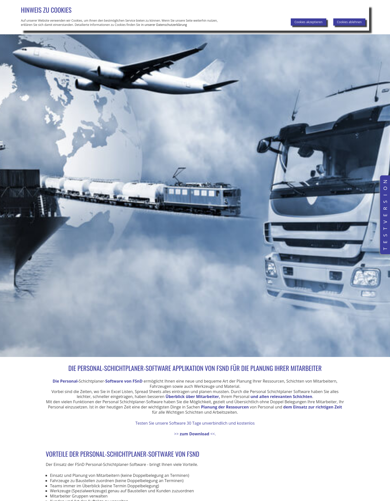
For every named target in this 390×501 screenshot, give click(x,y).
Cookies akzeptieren (308, 22)
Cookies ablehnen (349, 22)
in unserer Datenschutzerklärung (164, 25)
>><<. (195, 434)
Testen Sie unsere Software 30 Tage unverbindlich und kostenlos (195, 423)
